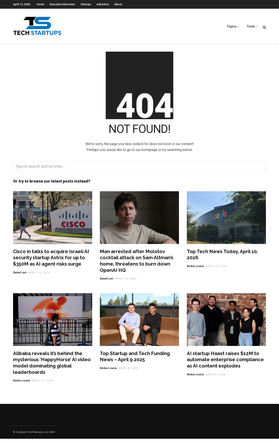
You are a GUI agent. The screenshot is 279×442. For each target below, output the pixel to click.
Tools (251, 26)
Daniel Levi (19, 275)
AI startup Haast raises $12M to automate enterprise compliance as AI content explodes (225, 363)
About (118, 4)
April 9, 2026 (129, 371)
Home (40, 4)
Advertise (103, 4)
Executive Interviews (62, 4)
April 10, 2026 (39, 276)
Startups (86, 4)
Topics (231, 26)
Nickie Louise (195, 269)
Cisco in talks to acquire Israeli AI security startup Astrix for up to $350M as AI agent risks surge (51, 261)
